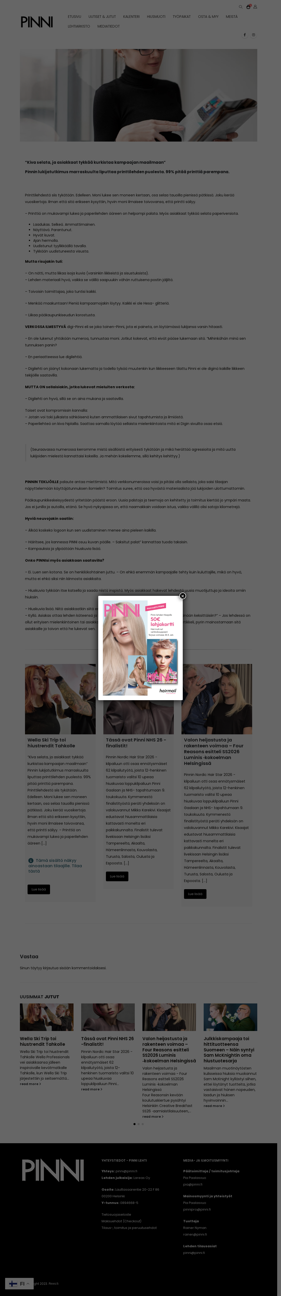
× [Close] (183, 596)
